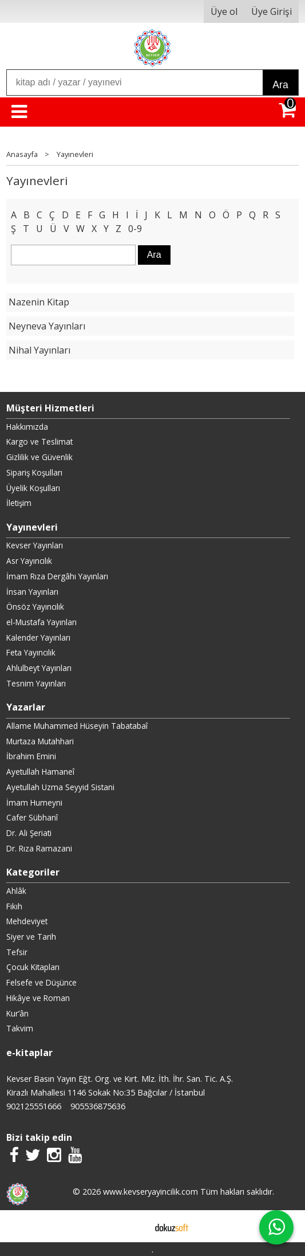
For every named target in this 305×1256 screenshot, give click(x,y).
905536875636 (97, 1106)
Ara (280, 85)
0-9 (135, 228)
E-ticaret (134, 1226)
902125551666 (33, 1106)
